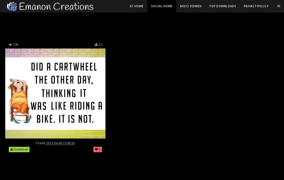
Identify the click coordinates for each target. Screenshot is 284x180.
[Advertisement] (104, 26)
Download (19, 149)
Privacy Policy (256, 6)
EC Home (137, 6)
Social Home (162, 6)
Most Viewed (191, 6)
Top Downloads (222, 6)
